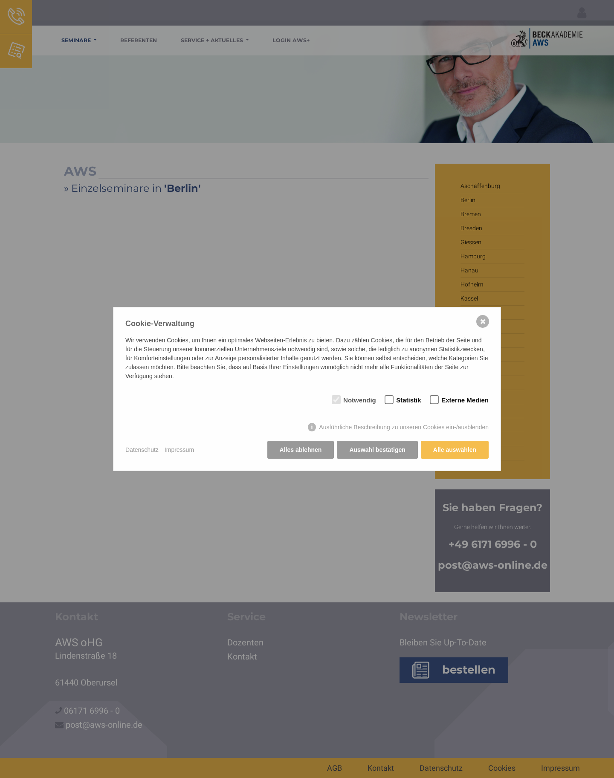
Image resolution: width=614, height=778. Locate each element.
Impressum (179, 449)
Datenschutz (142, 449)
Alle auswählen (454, 449)
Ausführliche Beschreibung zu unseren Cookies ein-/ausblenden (404, 427)
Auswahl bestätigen (377, 449)
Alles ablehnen (301, 449)
